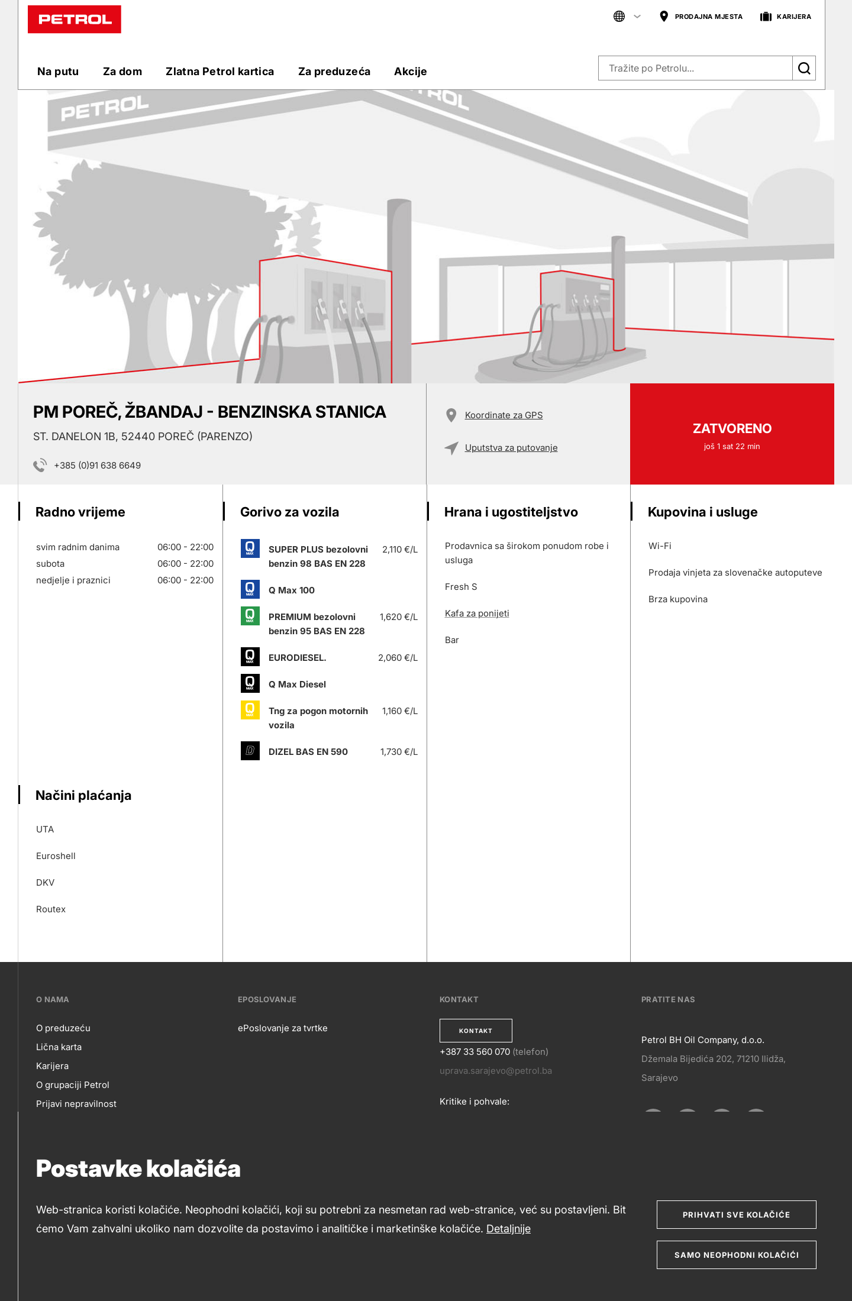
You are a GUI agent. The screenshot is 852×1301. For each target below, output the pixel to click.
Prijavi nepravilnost (76, 1103)
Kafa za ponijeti (477, 613)
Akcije (410, 71)
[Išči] (804, 68)
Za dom (122, 71)
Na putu (58, 71)
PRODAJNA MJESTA (701, 17)
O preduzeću (63, 1028)
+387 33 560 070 (475, 1051)
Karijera (52, 1065)
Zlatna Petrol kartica (220, 71)
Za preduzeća (334, 71)
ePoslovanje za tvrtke (283, 1028)
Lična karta (59, 1047)
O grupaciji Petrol (72, 1084)
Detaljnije (508, 1228)
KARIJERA (785, 17)
